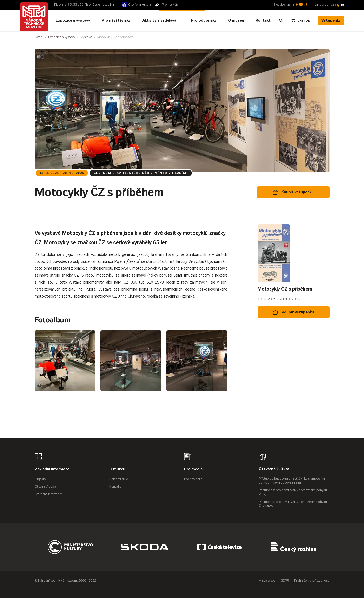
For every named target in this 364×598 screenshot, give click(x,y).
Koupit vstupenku (293, 192)
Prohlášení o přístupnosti (312, 580)
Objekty (40, 479)
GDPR (285, 580)
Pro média (193, 469)
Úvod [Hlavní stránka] (38, 37)
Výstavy (86, 37)
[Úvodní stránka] (34, 16)
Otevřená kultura (139, 4)
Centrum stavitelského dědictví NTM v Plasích (141, 173)
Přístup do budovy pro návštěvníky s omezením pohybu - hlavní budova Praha (292, 480)
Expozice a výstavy (61, 37)
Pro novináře (193, 479)
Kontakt (115, 486)
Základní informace (52, 469)
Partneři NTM (118, 479)
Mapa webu (267, 580)
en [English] (342, 5)
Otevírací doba (45, 486)
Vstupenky (331, 20)
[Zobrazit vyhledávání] (281, 20)
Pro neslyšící (170, 4)
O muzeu (117, 469)
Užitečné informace (49, 494)
